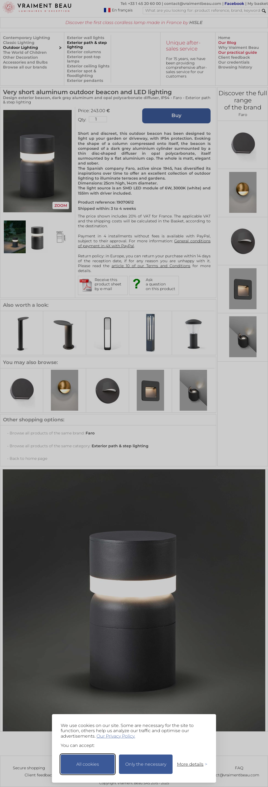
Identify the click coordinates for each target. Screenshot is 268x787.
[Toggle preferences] (190, 764)
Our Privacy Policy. (116, 736)
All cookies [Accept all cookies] (87, 764)
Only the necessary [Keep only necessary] (145, 764)
